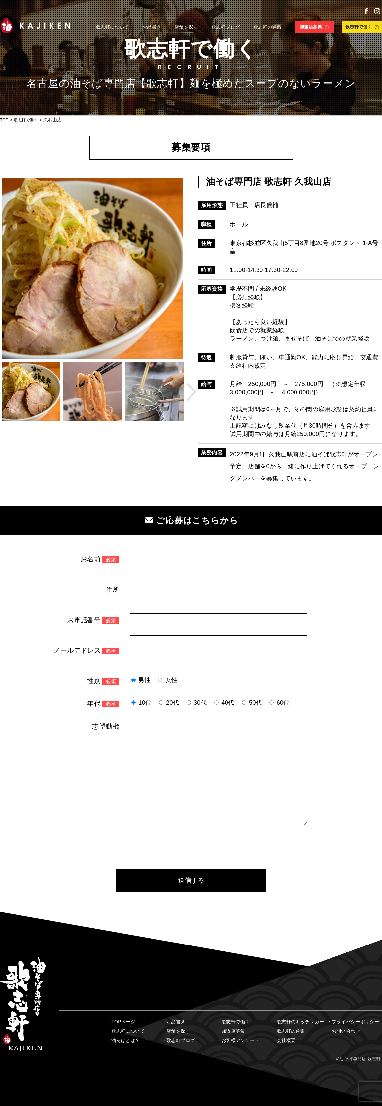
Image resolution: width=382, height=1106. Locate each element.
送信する (191, 880)
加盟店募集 (233, 1031)
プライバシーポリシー (355, 1021)
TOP (5, 119)
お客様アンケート (241, 1040)
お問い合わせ (346, 1031)
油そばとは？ (125, 1040)
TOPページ (123, 1021)
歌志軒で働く (29, 119)
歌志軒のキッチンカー (300, 1021)
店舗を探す (178, 1031)
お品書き (176, 1021)
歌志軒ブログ (180, 1040)
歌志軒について (128, 1031)
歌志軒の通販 (291, 1031)
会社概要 (286, 1040)
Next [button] (189, 391)
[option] (92, 268)
